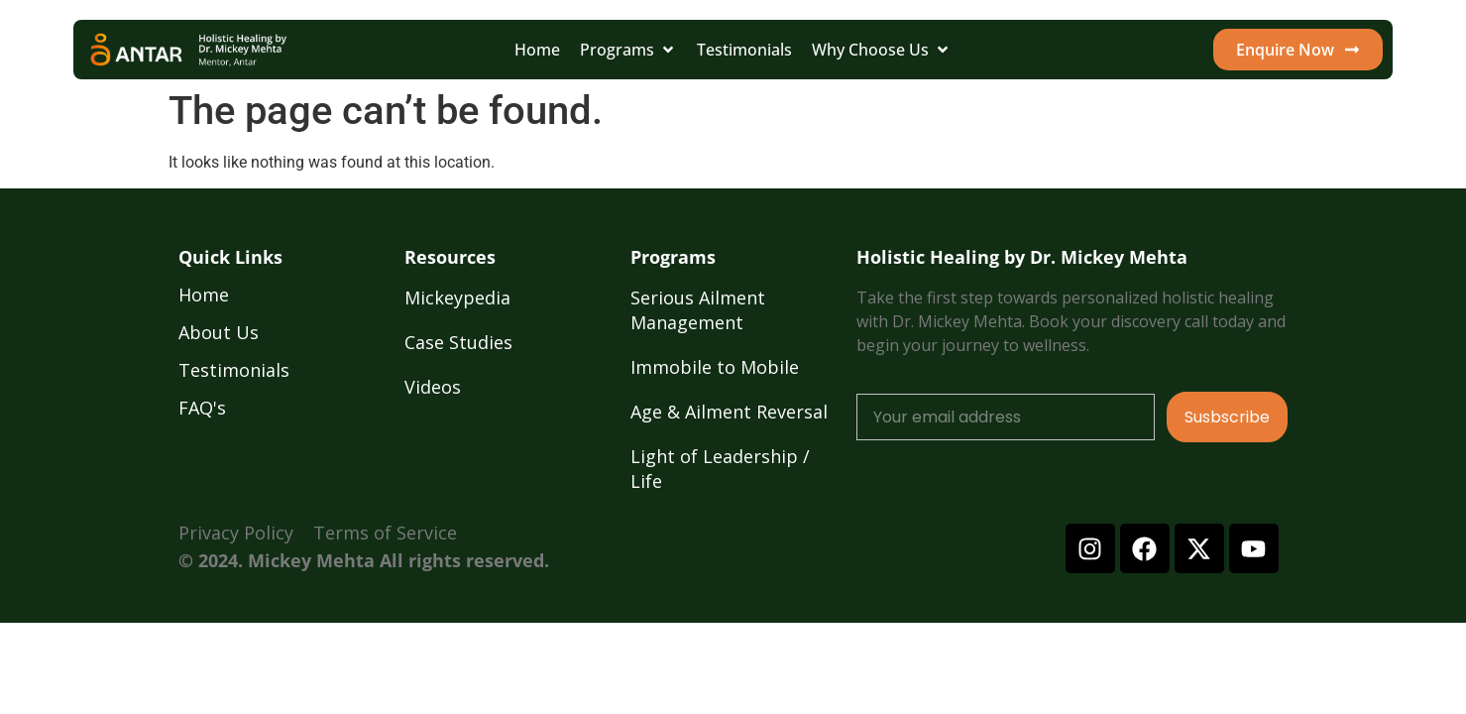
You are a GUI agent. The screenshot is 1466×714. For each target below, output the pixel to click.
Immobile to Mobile (714, 367)
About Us (218, 332)
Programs (673, 257)
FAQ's (202, 407)
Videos (432, 387)
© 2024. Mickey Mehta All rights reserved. (363, 560)
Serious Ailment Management (697, 310)
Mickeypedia (457, 297)
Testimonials (233, 370)
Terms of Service (385, 532)
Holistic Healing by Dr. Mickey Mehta (1021, 257)
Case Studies (458, 342)
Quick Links (230, 257)
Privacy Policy (235, 532)
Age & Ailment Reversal (729, 411)
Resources (450, 257)
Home (203, 294)
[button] (628, 49)
